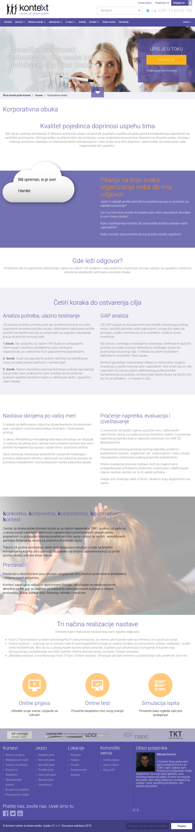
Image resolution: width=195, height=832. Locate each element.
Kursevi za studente (17, 789)
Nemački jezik (46, 759)
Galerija (82, 22)
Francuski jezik (47, 774)
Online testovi (108, 22)
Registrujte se (162, 3)
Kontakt (94, 22)
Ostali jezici (45, 784)
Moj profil (108, 769)
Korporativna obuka (17, 794)
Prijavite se (166, 59)
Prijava (181, 826)
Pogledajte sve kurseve (161, 70)
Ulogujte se (179, 3)
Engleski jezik (46, 754)
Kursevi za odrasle (16, 764)
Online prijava (145, 3)
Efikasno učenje (37, 22)
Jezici (186, 22)
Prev (138, 810)
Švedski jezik (46, 769)
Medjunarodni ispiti (17, 759)
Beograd (76, 754)
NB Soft (55, 825)
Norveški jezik (46, 764)
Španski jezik (46, 779)
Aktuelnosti (55, 22)
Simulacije (124, 22)
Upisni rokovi (110, 764)
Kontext (8, 22)
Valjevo (75, 759)
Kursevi (20, 22)
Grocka (75, 764)
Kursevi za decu (15, 754)
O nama (70, 22)
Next (134, 810)
